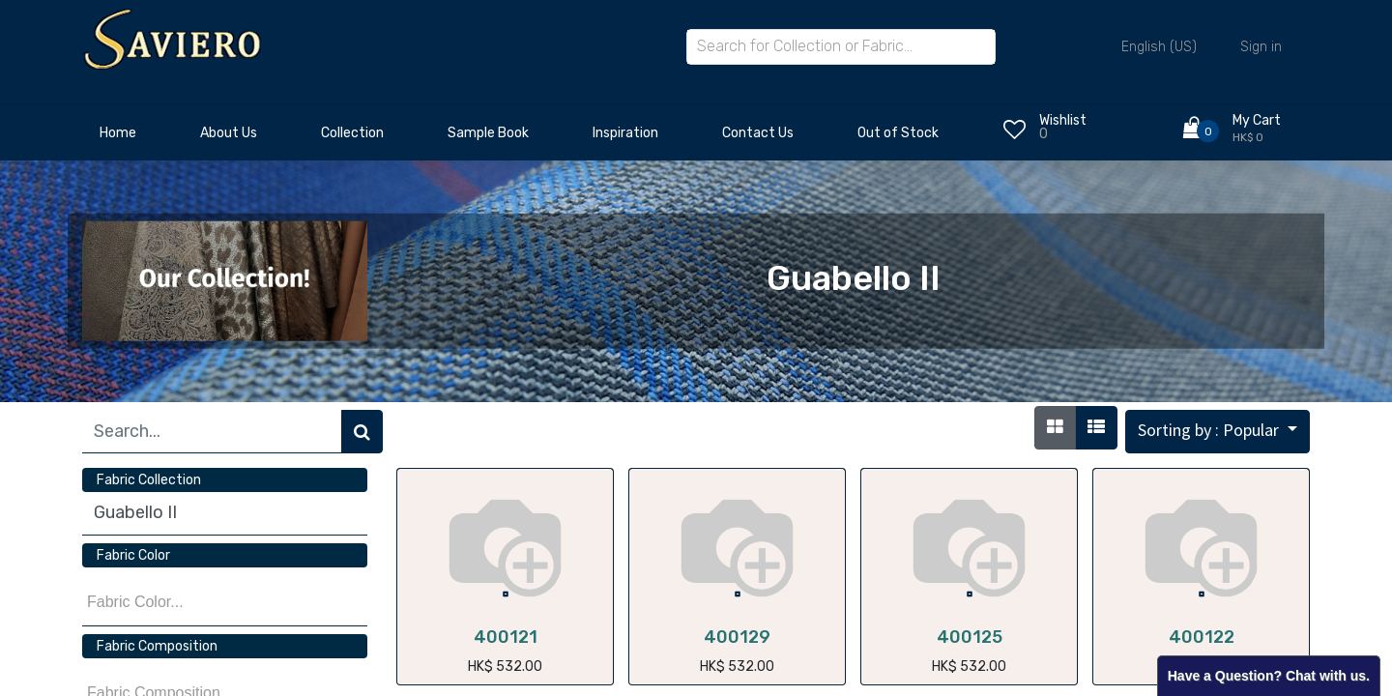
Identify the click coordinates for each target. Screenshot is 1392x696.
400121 (505, 637)
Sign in (1261, 47)
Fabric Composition (157, 646)
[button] (1217, 431)
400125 (969, 637)
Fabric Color (133, 555)
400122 (1201, 637)
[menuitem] (118, 138)
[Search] (362, 431)
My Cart (1256, 120)
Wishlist (1063, 120)
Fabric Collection (149, 480)
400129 (737, 637)
